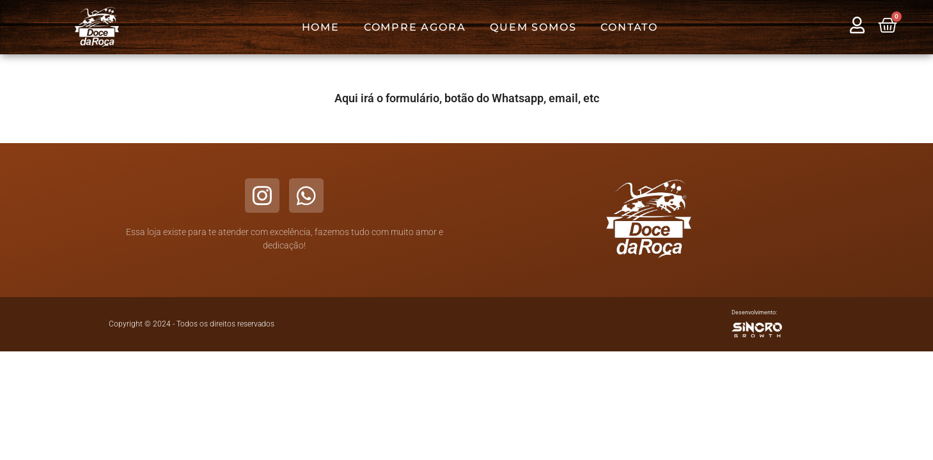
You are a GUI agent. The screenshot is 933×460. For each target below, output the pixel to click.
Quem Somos (533, 27)
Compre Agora (415, 27)
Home (321, 27)
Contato (629, 27)
